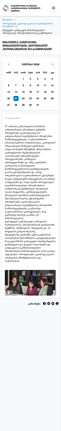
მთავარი (7, 19)
